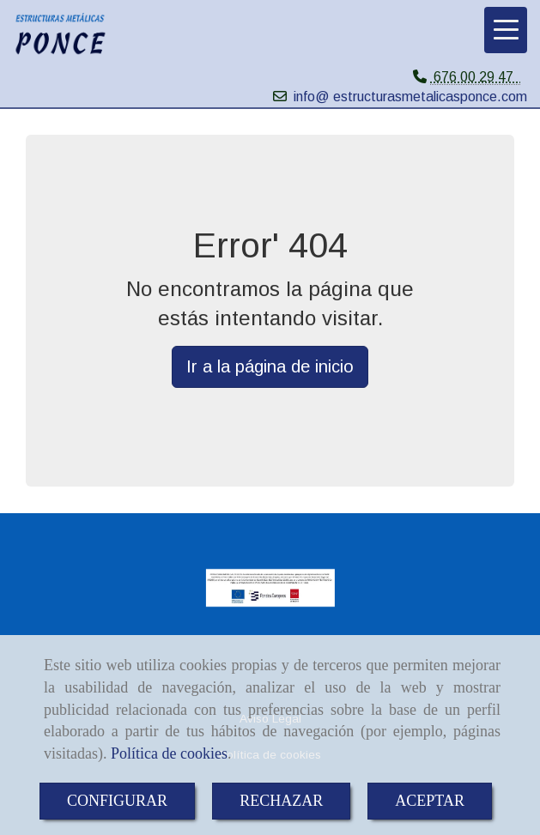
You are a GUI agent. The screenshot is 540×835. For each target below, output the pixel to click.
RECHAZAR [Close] (281, 800)
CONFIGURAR (117, 800)
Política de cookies (169, 753)
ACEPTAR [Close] (429, 800)
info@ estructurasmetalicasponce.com (410, 96)
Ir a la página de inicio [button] (270, 366)
